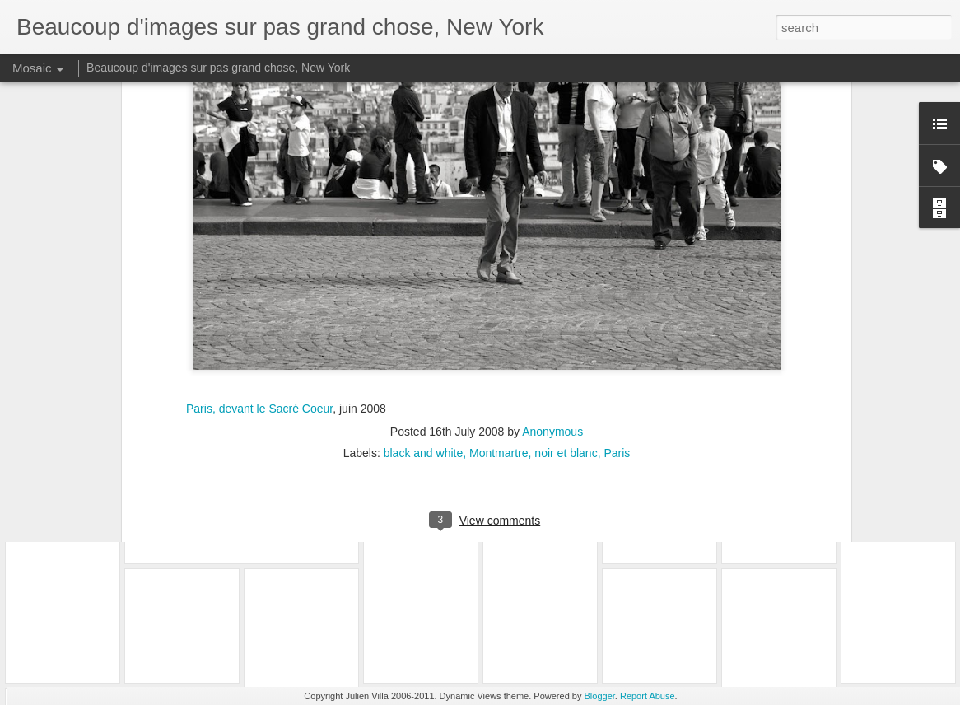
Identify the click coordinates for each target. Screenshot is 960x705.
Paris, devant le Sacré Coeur (259, 259)
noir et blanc (565, 304)
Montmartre (499, 304)
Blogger (600, 696)
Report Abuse (647, 696)
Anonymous (552, 283)
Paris (616, 304)
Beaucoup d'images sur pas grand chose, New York (218, 67)
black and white (424, 304)
